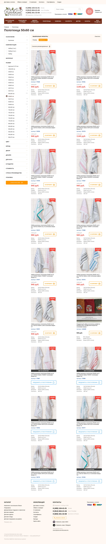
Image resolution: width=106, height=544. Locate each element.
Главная (6, 27)
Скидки (59, 2)
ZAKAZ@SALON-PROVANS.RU (60, 530)
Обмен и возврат (22, 2)
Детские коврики (9, 512)
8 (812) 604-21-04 (33, 10)
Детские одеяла (8, 514)
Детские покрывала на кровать (13, 519)
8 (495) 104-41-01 (33, 8)
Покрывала (7, 507)
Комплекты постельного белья (13, 505)
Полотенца (15, 27)
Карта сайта (36, 521)
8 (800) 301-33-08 (33, 13)
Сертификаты (51, 2)
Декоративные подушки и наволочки (14, 510)
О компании (33, 2)
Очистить (97, 36)
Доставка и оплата (9, 2)
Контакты (41, 2)
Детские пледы (8, 516)
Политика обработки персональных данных (15, 539)
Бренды (35, 519)
